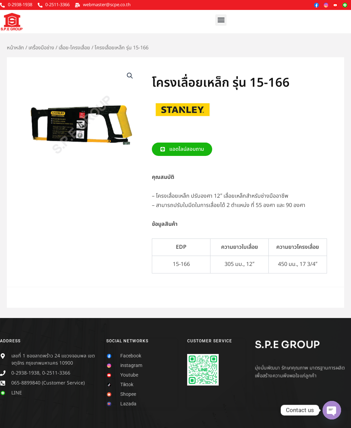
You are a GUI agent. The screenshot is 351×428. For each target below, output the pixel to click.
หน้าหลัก (15, 48)
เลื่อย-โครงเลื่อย (74, 48)
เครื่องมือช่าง (41, 48)
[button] (221, 20)
